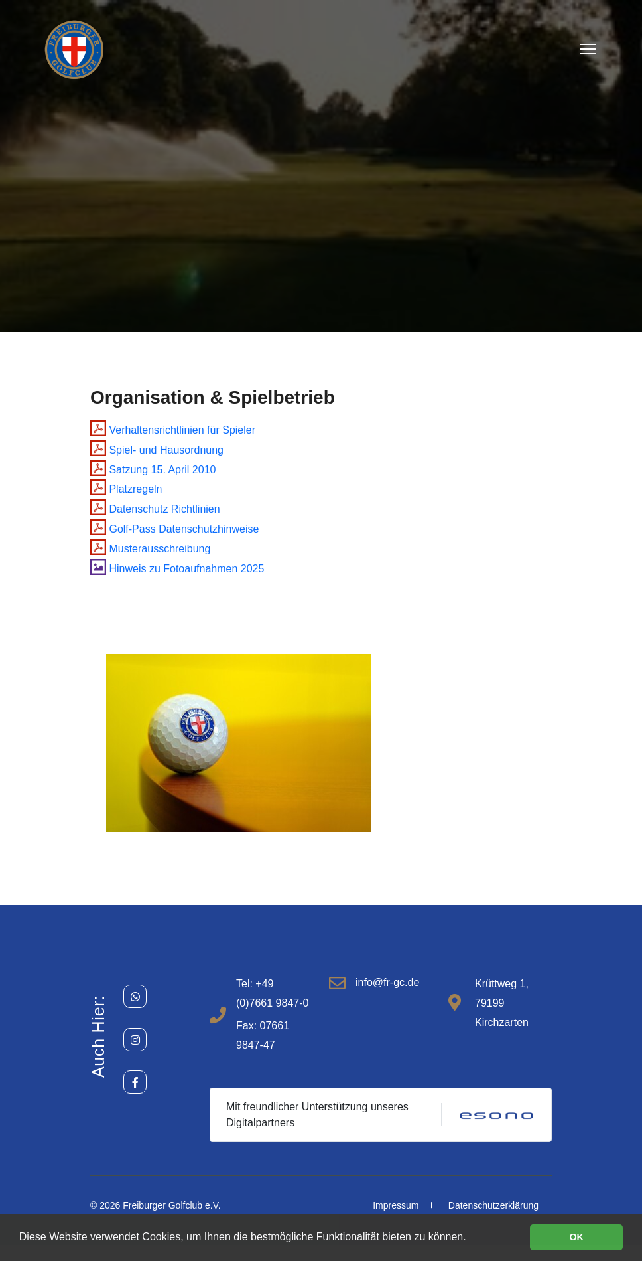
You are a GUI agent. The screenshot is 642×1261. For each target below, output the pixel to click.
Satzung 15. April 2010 (153, 469)
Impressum (395, 1205)
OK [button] (576, 1237)
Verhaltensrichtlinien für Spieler (172, 430)
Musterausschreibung (150, 548)
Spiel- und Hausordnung (157, 450)
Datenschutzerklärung (493, 1205)
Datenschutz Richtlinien (155, 509)
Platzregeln (126, 489)
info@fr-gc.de (387, 982)
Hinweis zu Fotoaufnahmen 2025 (177, 568)
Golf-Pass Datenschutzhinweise (174, 529)
